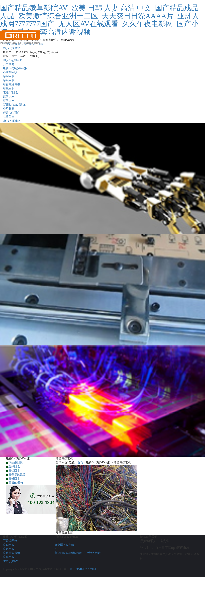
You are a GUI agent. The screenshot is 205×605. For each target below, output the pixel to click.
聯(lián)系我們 (11, 120)
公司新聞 (8, 108)
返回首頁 (38, 43)
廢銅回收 (8, 76)
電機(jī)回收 (10, 92)
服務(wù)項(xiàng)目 (15, 68)
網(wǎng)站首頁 (13, 60)
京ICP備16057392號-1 (83, 569)
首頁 (80, 462)
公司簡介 (8, 64)
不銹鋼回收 (10, 72)
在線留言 (8, 116)
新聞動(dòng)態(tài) (15, 104)
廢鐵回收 (8, 88)
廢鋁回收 (8, 80)
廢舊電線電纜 (11, 84)
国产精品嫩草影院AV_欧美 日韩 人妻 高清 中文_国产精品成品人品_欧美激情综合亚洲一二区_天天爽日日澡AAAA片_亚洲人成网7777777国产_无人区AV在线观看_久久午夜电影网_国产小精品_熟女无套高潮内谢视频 (99, 20)
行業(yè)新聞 (11, 112)
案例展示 (8, 96)
